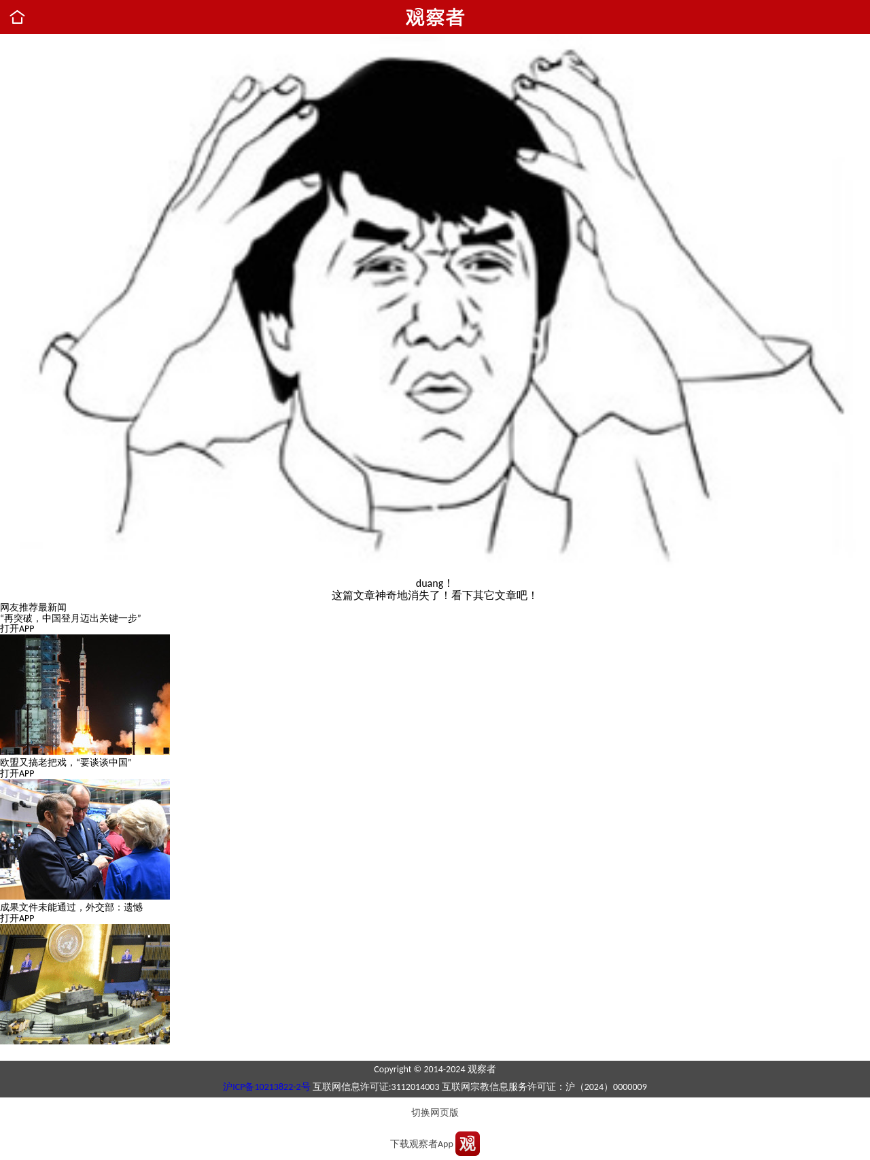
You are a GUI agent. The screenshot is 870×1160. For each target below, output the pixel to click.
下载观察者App (421, 1144)
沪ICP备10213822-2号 (266, 1087)
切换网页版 (435, 1113)
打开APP (17, 628)
